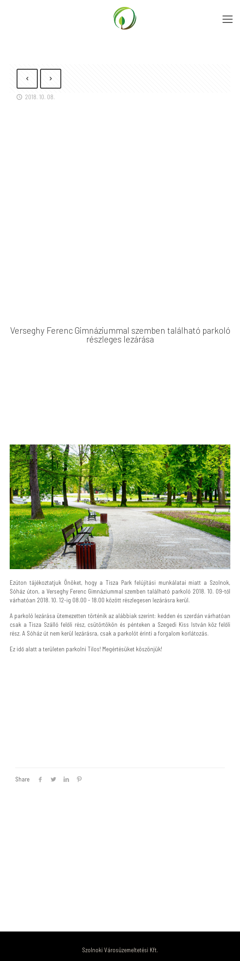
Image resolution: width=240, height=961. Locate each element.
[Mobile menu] (227, 18)
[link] (120, 506)
